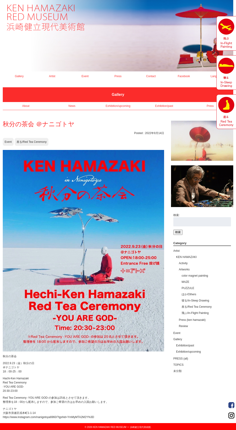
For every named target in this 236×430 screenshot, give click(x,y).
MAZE (185, 282)
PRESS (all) (180, 358)
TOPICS (178, 364)
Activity (183, 263)
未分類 (177, 371)
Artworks (184, 269)
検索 (178, 232)
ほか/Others (189, 294)
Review (183, 326)
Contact (151, 76)
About (25, 106)
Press (118, 76)
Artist (52, 76)
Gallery (19, 76)
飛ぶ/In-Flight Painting (195, 313)
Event (85, 76)
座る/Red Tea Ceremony (32, 141)
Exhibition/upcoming (118, 106)
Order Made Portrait (231, 405)
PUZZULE (188, 288)
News (71, 106)
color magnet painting (195, 275)
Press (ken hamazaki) (192, 320)
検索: (176, 215)
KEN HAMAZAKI (186, 257)
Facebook (184, 76)
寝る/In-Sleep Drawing (195, 300)
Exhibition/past (164, 106)
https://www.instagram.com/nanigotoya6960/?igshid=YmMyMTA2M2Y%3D (48, 417)
